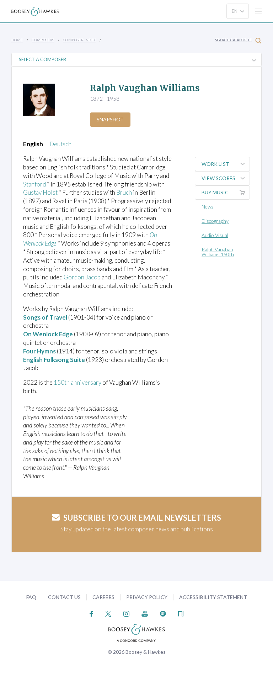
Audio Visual (215, 235)
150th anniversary (77, 382)
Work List (226, 164)
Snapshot (110, 119)
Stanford (34, 184)
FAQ (31, 597)
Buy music (226, 192)
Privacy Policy (146, 597)
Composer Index (79, 40)
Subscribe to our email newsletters (136, 517)
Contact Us (64, 597)
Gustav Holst (40, 192)
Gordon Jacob (82, 277)
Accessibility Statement (213, 597)
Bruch (124, 192)
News (208, 207)
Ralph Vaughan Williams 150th (218, 251)
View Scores (226, 178)
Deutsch (60, 144)
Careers (103, 597)
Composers (43, 40)
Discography (215, 221)
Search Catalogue (238, 40)
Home (17, 40)
